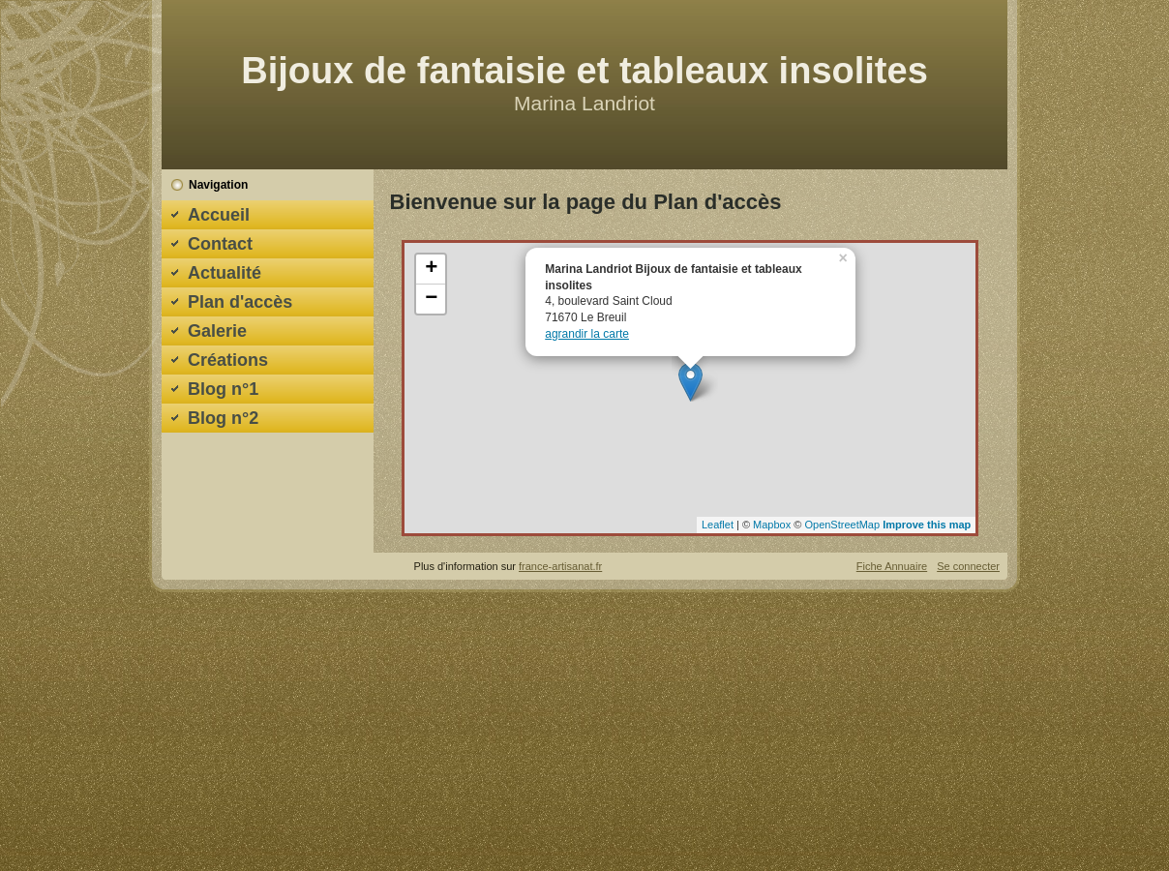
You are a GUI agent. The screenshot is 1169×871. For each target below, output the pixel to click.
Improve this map (927, 524)
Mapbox (772, 524)
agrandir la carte (587, 334)
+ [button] (431, 269)
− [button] (431, 299)
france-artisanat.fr (560, 566)
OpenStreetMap (842, 524)
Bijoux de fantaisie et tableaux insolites (584, 70)
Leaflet (718, 524)
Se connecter (968, 566)
